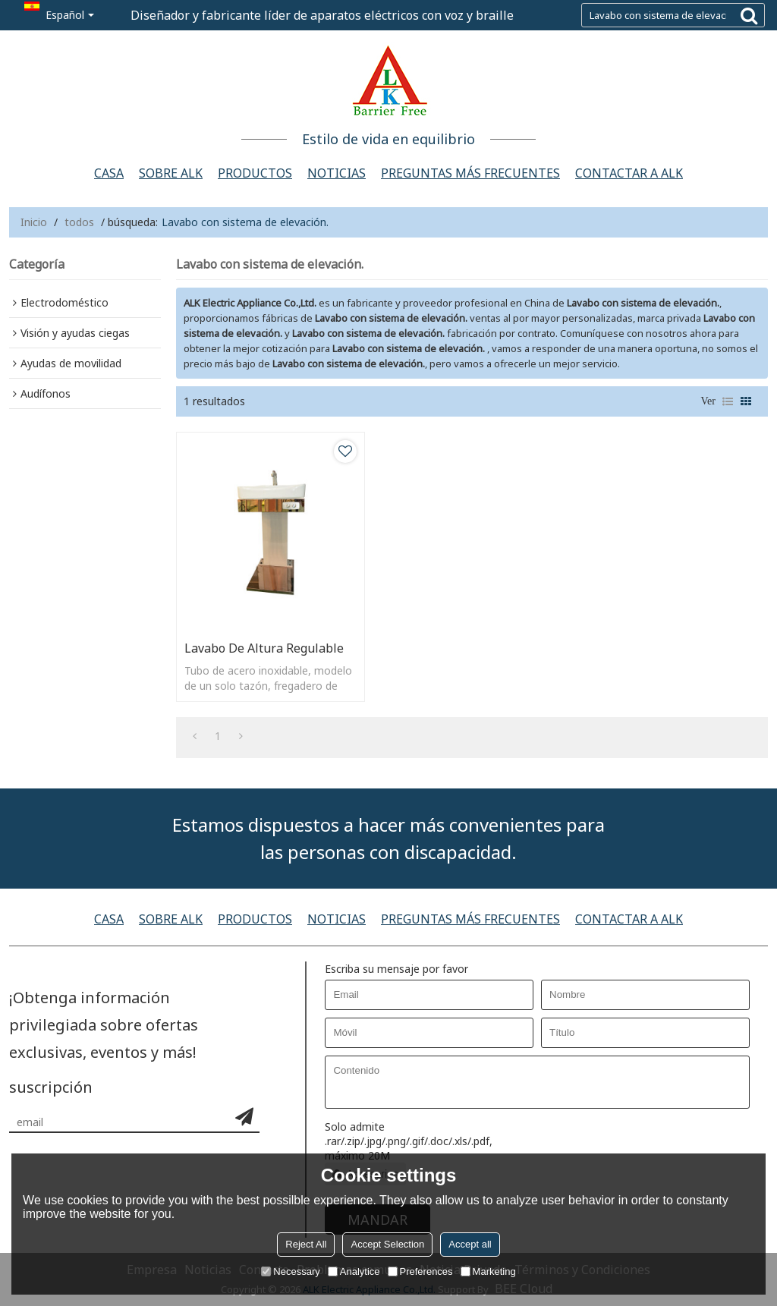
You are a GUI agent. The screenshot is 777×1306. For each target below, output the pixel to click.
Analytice (354, 1271)
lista (728, 401)
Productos (255, 173)
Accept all (469, 1244)
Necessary (290, 1271)
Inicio (33, 222)
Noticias (336, 173)
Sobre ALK (171, 173)
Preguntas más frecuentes (470, 173)
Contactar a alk (629, 173)
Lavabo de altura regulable (264, 648)
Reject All (305, 1244)
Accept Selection (387, 1244)
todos (79, 222)
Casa (109, 173)
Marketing (488, 1271)
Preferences (420, 1271)
